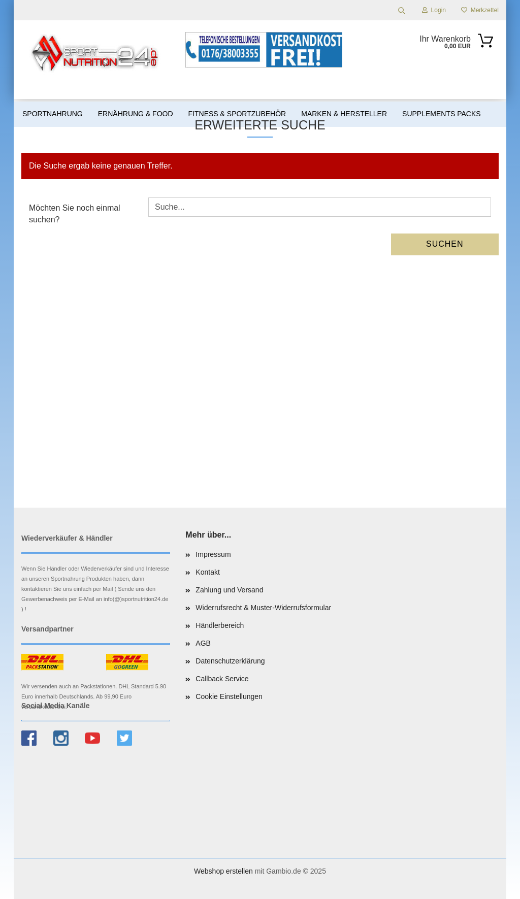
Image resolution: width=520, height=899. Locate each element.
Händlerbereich (220, 625)
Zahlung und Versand (229, 590)
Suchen (445, 244)
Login (434, 10)
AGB (203, 643)
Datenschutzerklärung (230, 661)
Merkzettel (480, 10)
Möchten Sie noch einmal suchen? (74, 214)
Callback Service (222, 679)
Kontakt (207, 572)
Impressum (213, 554)
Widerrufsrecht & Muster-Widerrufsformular (263, 608)
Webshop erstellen (223, 871)
